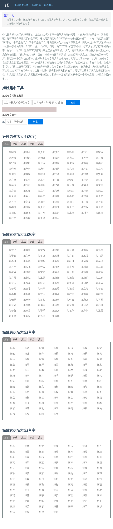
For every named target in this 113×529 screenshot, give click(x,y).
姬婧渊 (55, 255)
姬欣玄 (12, 218)
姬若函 (12, 283)
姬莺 (12, 462)
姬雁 (41, 512)
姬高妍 (12, 261)
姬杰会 (26, 179)
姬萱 (12, 451)
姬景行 (55, 158)
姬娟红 (55, 305)
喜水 (40, 143)
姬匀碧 (70, 299)
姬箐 (12, 501)
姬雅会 (55, 294)
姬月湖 (12, 201)
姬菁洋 (70, 283)
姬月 (85, 451)
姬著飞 (26, 196)
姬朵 (56, 501)
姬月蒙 (70, 272)
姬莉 (99, 468)
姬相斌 (70, 174)
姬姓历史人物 (21, 5)
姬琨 (99, 359)
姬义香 (55, 288)
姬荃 (12, 484)
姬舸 (12, 375)
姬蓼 (56, 495)
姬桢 (85, 353)
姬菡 (27, 446)
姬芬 (27, 490)
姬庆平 (41, 168)
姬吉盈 (99, 185)
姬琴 (99, 495)
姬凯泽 (26, 207)
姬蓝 (41, 462)
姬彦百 (55, 218)
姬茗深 (84, 207)
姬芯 (41, 457)
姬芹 (99, 446)
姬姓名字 (48, 5)
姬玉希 (55, 174)
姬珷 (56, 375)
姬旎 (56, 446)
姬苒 (12, 446)
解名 (35, 121)
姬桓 (27, 397)
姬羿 (41, 364)
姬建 (85, 397)
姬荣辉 (70, 179)
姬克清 (70, 168)
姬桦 (99, 403)
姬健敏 (26, 163)
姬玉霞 (99, 310)
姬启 (12, 397)
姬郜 (99, 506)
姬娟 (27, 462)
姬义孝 (55, 185)
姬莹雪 (55, 283)
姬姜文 (26, 201)
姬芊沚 (41, 255)
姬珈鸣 (84, 174)
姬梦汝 (41, 294)
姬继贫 (12, 207)
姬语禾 (41, 310)
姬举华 (84, 158)
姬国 (56, 408)
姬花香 (99, 255)
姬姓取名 (36, 5)
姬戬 (12, 386)
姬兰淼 (99, 277)
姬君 (70, 403)
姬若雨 (12, 288)
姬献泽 (26, 174)
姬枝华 (70, 310)
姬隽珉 (12, 174)
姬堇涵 (99, 283)
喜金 (31, 143)
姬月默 (70, 255)
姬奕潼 (99, 261)
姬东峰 (70, 212)
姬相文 (12, 212)
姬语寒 (55, 266)
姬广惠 (12, 179)
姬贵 (99, 392)
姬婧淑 (12, 272)
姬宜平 (41, 190)
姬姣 (27, 479)
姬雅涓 (70, 288)
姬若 (85, 473)
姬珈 (41, 484)
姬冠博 (12, 163)
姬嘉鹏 (70, 196)
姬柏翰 (26, 190)
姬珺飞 (84, 152)
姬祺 (70, 397)
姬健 (85, 370)
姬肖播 (55, 196)
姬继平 (84, 212)
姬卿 (56, 370)
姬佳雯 (12, 299)
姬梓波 (99, 201)
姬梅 (56, 484)
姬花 (85, 479)
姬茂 (99, 397)
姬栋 (27, 359)
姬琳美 (41, 305)
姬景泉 (55, 163)
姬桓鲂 (26, 218)
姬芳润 (84, 250)
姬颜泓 (26, 277)
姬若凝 (26, 316)
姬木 (85, 359)
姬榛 (85, 348)
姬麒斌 (41, 174)
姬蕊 (99, 451)
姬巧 (99, 473)
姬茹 (70, 446)
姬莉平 (41, 288)
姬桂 (56, 506)
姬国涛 (12, 152)
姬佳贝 (84, 277)
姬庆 (70, 364)
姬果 (99, 364)
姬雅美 (70, 277)
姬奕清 (12, 185)
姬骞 (56, 414)
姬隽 (27, 414)
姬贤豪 (99, 174)
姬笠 (56, 364)
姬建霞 (55, 250)
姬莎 (41, 495)
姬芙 (27, 506)
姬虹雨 (70, 294)
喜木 (6, 143)
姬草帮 (26, 168)
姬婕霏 (26, 288)
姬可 (70, 381)
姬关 (99, 408)
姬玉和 (99, 207)
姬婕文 (55, 310)
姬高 (56, 397)
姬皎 (70, 457)
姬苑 (70, 484)
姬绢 (12, 512)
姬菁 (70, 506)
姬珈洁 (26, 272)
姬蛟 (12, 353)
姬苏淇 (84, 310)
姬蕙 (56, 451)
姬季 (41, 370)
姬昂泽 (84, 196)
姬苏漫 (99, 305)
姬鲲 (27, 381)
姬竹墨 (84, 272)
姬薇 (12, 457)
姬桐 (56, 381)
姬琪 (70, 495)
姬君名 (84, 185)
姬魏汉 (55, 212)
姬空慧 (55, 299)
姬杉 (56, 386)
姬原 (85, 392)
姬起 (12, 414)
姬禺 (27, 364)
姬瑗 (99, 490)
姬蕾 (70, 479)
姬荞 (27, 495)
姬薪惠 (26, 261)
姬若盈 (12, 310)
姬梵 (99, 375)
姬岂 (70, 359)
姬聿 (85, 381)
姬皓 (70, 386)
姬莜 (99, 484)
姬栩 (41, 414)
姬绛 (41, 501)
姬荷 (56, 512)
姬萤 (41, 446)
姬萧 (41, 473)
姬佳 (85, 495)
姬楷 (85, 403)
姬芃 (27, 408)
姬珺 (12, 495)
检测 (73, 102)
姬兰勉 (99, 266)
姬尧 (70, 408)
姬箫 (56, 473)
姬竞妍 (26, 294)
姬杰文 (99, 163)
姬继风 (26, 158)
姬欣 (85, 462)
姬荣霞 (70, 305)
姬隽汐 (70, 163)
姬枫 (99, 353)
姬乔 (12, 370)
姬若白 (41, 250)
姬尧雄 (41, 158)
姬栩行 (84, 190)
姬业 (27, 403)
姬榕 (56, 479)
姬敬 (12, 364)
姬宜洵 (99, 168)
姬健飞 (26, 212)
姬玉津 (12, 316)
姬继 (56, 403)
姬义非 (41, 152)
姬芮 (70, 451)
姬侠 (12, 490)
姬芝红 (41, 272)
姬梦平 (12, 250)
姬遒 (41, 392)
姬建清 (99, 212)
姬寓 (41, 359)
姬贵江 (70, 207)
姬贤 (27, 348)
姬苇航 (55, 190)
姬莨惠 (84, 163)
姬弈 (12, 348)
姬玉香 (41, 277)
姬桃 (85, 457)
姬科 (41, 375)
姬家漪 (26, 299)
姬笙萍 (99, 272)
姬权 (12, 408)
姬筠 (41, 468)
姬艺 (85, 501)
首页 (6, 15)
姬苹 (70, 501)
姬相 (70, 353)
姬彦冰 (41, 163)
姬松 (99, 381)
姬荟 (27, 473)
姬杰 (70, 370)
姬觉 (27, 386)
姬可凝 (99, 299)
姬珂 (41, 403)
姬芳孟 (41, 266)
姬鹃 (70, 473)
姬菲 (70, 468)
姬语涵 (12, 255)
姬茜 (99, 479)
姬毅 (85, 408)
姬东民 (84, 168)
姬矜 (27, 484)
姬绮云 (41, 283)
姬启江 (70, 158)
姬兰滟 (70, 250)
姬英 (99, 501)
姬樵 (99, 386)
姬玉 (27, 451)
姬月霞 (12, 277)
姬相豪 (41, 185)
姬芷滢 (84, 288)
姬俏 (70, 490)
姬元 (27, 370)
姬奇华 (41, 218)
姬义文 (41, 207)
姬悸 (70, 392)
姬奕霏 (84, 255)
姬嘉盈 (55, 272)
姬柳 (85, 490)
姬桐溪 (26, 283)
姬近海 (12, 158)
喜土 (23, 143)
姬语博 (55, 168)
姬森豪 (55, 201)
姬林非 (55, 207)
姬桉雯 (26, 310)
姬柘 (41, 381)
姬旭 (85, 386)
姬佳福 (26, 185)
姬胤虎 (99, 196)
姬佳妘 (55, 277)
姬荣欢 (26, 255)
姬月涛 (70, 185)
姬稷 (99, 370)
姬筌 (41, 397)
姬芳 (56, 490)
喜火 (15, 143)
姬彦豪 (12, 190)
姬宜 (99, 348)
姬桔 (56, 353)
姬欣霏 (84, 261)
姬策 (12, 381)
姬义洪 (12, 196)
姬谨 (12, 392)
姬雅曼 (26, 250)
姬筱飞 (26, 266)
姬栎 (56, 359)
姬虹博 (26, 305)
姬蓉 (85, 484)
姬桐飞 (70, 201)
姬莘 (85, 364)
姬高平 (41, 179)
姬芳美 (84, 294)
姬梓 (56, 392)
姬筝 (41, 506)
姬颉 (70, 348)
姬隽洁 (41, 316)
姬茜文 (41, 299)
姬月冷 (12, 266)
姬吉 (27, 392)
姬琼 (27, 468)
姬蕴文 (84, 299)
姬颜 (99, 462)
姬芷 (12, 479)
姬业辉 (99, 179)
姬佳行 (84, 179)
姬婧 (12, 506)
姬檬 (27, 512)
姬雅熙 (41, 261)
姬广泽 (84, 201)
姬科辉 (70, 152)
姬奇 (41, 353)
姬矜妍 (70, 261)
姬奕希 (12, 168)
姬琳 (12, 473)
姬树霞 (84, 266)
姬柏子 (41, 201)
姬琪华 (55, 152)
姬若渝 (12, 305)
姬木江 (55, 179)
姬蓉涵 (99, 288)
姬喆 (41, 348)
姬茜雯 (55, 261)
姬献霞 (99, 294)
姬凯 (41, 408)
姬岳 (12, 359)
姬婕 (27, 501)
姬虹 (56, 468)
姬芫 (12, 468)
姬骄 (70, 375)
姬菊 (41, 490)
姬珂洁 (84, 305)
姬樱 (56, 457)
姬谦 (27, 353)
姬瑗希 (84, 283)
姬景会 (26, 152)
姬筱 (27, 457)
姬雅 (41, 479)
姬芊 (85, 506)
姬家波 (99, 152)
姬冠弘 (99, 190)
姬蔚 (99, 457)
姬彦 (12, 403)
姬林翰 (41, 212)
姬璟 (85, 446)
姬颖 (56, 462)
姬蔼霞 (99, 250)
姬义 (41, 386)
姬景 (56, 348)
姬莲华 (55, 316)
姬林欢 (99, 158)
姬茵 (41, 451)
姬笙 (85, 375)
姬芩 (70, 462)
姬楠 (85, 468)
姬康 (27, 375)
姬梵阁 (70, 190)
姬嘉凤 (70, 266)
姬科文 (41, 196)
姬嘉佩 (12, 294)
